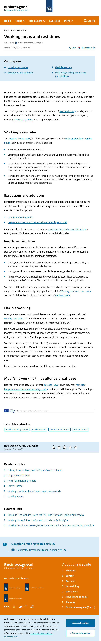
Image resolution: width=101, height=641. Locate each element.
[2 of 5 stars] (60, 447)
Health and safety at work (17, 429)
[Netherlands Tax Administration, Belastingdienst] (34, 587)
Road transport (38, 429)
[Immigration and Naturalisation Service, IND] (13, 598)
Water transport (80, 429)
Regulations (18, 30)
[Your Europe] (9, 410)
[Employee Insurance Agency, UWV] (32, 606)
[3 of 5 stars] (65, 447)
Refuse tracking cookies (80, 633)
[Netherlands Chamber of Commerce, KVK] (7, 606)
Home (7, 30)
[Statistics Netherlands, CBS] (14, 606)
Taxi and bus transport (59, 429)
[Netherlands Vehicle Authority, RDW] (23, 606)
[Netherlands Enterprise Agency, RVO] (13, 587)
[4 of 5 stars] (71, 447)
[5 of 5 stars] (76, 447)
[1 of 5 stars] (54, 447)
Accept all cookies (80, 623)
